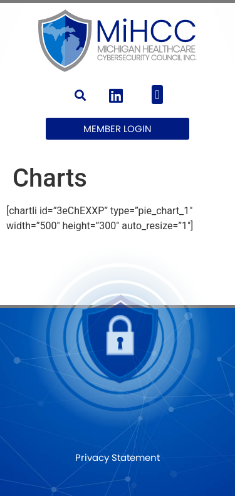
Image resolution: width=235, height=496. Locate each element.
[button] (80, 95)
